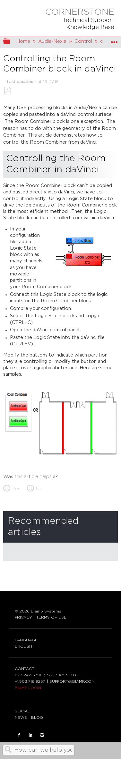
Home (23, 41)
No (39, 488)
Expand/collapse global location (114, 40)
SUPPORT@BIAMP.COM (72, 681)
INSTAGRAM (42, 735)
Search (8, 750)
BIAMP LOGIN (28, 688)
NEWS (21, 717)
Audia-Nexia (52, 41)
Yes (16, 488)
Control (83, 41)
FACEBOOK (19, 735)
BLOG (37, 717)
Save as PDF (7, 91)
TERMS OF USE (51, 617)
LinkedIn (30, 735)
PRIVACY (23, 617)
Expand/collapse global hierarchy (11, 42)
